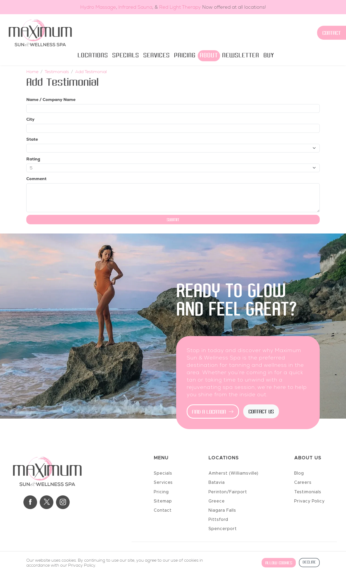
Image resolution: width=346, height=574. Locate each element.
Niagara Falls (222, 510)
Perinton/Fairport (227, 492)
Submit (173, 220)
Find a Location (213, 412)
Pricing (185, 56)
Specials (125, 56)
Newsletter (240, 56)
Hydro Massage (98, 7)
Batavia (216, 482)
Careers (303, 482)
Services (156, 56)
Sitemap (163, 501)
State (32, 139)
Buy (268, 56)
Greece (216, 501)
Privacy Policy (309, 501)
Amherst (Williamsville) (233, 473)
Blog (299, 473)
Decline (309, 562)
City (30, 119)
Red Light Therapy (180, 7)
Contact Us (261, 412)
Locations (93, 56)
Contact (331, 33)
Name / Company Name (50, 99)
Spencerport (222, 529)
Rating (33, 159)
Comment (36, 178)
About (209, 56)
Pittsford (218, 519)
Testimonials (307, 492)
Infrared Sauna (135, 7)
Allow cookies (278, 563)
